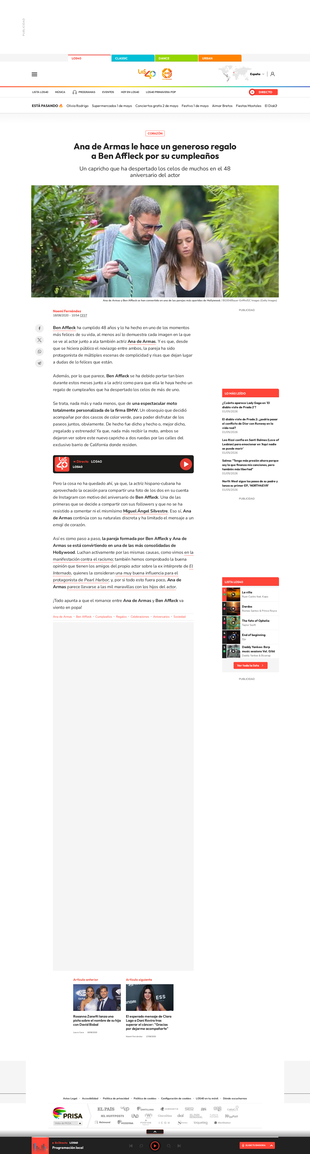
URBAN (207, 58)
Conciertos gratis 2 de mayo (156, 106)
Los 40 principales (126, 1109)
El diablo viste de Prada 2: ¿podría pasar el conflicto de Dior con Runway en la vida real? (250, 423)
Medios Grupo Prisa (67, 1123)
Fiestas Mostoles (248, 106)
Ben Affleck (83, 617)
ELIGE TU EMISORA (255, 1145)
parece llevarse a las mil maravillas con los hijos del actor (121, 587)
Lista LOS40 (40, 92)
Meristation (221, 1121)
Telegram (39, 363)
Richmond (103, 1121)
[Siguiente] (276, 106)
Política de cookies (145, 1098)
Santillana (146, 1109)
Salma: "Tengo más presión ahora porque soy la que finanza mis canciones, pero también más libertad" (250, 465)
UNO (135, 1114)
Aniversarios (161, 617)
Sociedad (180, 617)
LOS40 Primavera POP (161, 92)
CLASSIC (121, 58)
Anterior (130, 1145)
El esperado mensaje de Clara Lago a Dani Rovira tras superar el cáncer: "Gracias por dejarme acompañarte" (148, 1022)
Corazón (155, 133)
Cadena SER (187, 1109)
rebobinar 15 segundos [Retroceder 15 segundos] (141, 1145)
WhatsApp (39, 352)
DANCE (164, 58)
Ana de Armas (62, 617)
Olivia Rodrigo (77, 106)
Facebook (39, 328)
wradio (147, 1114)
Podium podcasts (145, 1121)
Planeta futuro (212, 1114)
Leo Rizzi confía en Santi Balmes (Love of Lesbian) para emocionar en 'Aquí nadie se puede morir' (250, 444)
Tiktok (137, 1052)
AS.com (202, 1109)
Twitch (172, 1052)
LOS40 (76, 58)
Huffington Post (112, 1114)
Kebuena (228, 1114)
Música (60, 92)
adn (216, 1109)
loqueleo (201, 1121)
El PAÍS (106, 1109)
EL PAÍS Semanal (196, 1114)
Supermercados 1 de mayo (112, 106)
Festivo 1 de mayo (195, 106)
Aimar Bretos (222, 106)
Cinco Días (164, 1114)
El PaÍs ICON (164, 1121)
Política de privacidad (116, 1098)
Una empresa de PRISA (67, 1113)
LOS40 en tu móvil (207, 1098)
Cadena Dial (180, 1114)
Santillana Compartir (169, 1109)
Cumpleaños (103, 617)
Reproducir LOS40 (186, 464)
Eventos (108, 92)
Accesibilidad (90, 1098)
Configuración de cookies (176, 1098)
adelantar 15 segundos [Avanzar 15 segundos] (168, 1145)
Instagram (129, 1052)
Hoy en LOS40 (130, 92)
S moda (182, 1121)
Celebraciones (140, 617)
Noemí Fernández (67, 311)
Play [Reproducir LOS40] (155, 1146)
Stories (180, 1052)
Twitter (39, 340)
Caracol (231, 1109)
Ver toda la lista (248, 665)
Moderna (124, 1121)
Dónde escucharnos (235, 1098)
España (255, 74)
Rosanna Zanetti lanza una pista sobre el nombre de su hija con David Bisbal (97, 1020)
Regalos (121, 617)
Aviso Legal (70, 1098)
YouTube (146, 1052)
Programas (87, 92)
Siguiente (179, 1145)
